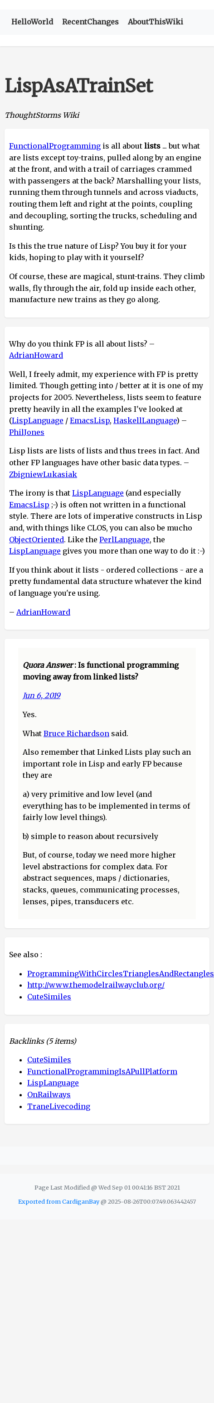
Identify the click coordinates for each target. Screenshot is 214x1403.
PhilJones (26, 432)
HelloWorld (32, 21)
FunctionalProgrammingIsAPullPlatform (102, 1071)
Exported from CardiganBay (58, 1201)
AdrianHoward (36, 355)
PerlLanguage (124, 539)
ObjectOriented (36, 539)
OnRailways (49, 1094)
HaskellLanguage (144, 420)
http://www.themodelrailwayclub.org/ (96, 984)
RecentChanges (90, 21)
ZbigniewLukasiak (43, 474)
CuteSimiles (49, 996)
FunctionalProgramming (55, 145)
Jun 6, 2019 (41, 695)
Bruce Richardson (76, 733)
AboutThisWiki (155, 21)
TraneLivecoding (58, 1106)
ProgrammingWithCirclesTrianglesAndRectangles (120, 973)
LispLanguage (37, 420)
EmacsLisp (90, 420)
